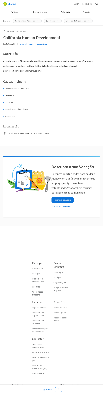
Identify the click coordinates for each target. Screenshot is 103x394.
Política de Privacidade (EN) (39, 367)
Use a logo (37, 286)
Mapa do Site (38, 373)
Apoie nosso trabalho (37, 293)
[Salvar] (47, 389)
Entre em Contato (40, 352)
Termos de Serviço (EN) (40, 359)
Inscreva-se (87, 4)
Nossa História (60, 307)
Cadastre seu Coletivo (38, 322)
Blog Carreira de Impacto (61, 289)
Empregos (58, 272)
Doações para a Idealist (60, 319)
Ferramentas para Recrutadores (40, 330)
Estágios (58, 277)
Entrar (76, 4)
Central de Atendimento (38, 346)
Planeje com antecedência (38, 280)
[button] (15, 12)
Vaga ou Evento (39, 307)
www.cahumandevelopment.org (33, 44)
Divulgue (36, 273)
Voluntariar (65, 12)
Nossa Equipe (60, 312)
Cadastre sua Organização (38, 314)
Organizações (60, 282)
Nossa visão (37, 268)
